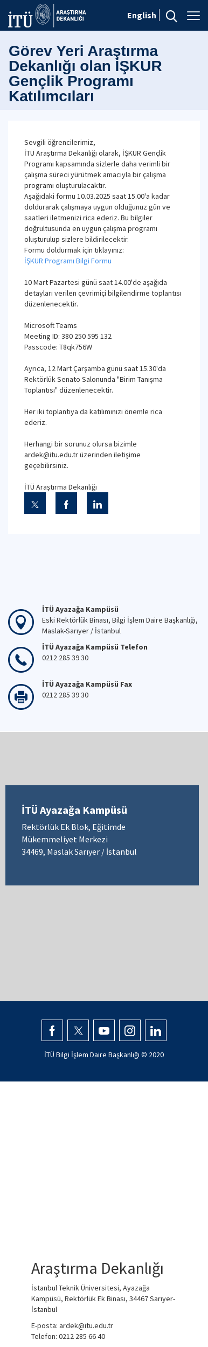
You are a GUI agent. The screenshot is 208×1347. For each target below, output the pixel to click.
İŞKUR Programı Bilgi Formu (68, 261)
